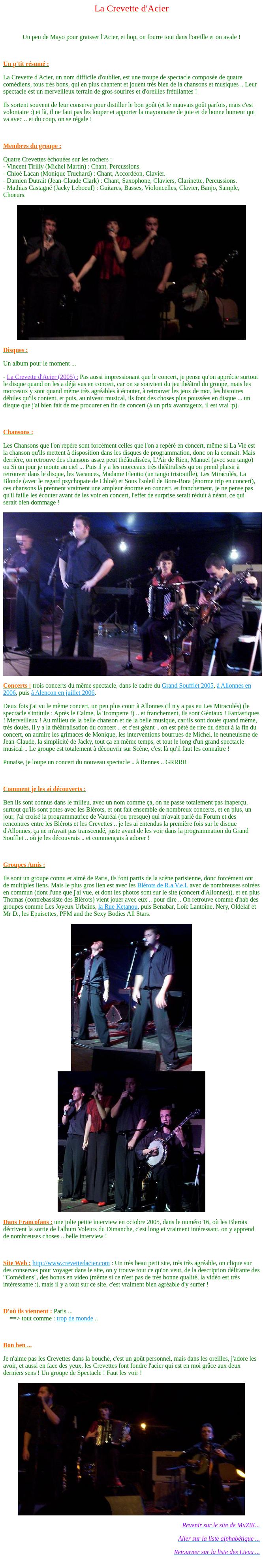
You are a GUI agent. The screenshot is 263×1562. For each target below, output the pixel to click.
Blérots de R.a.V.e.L (162, 885)
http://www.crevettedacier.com (71, 1263)
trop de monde (75, 1318)
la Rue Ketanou (118, 906)
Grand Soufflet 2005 (188, 685)
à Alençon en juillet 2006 (63, 692)
